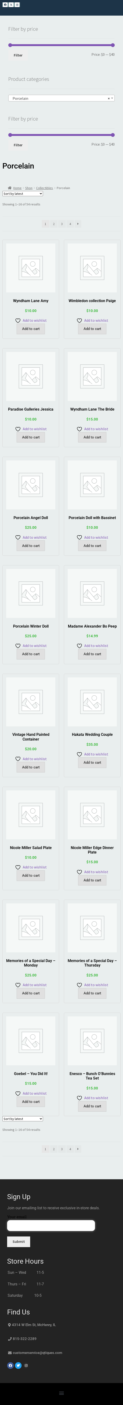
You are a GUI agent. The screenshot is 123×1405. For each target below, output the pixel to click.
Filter (18, 55)
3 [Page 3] (62, 224)
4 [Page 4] (70, 224)
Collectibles (44, 188)
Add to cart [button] (31, 329)
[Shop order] (22, 193)
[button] (62, 1393)
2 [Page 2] (54, 224)
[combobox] (61, 98)
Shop (29, 188)
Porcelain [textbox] (60, 98)
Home (17, 188)
